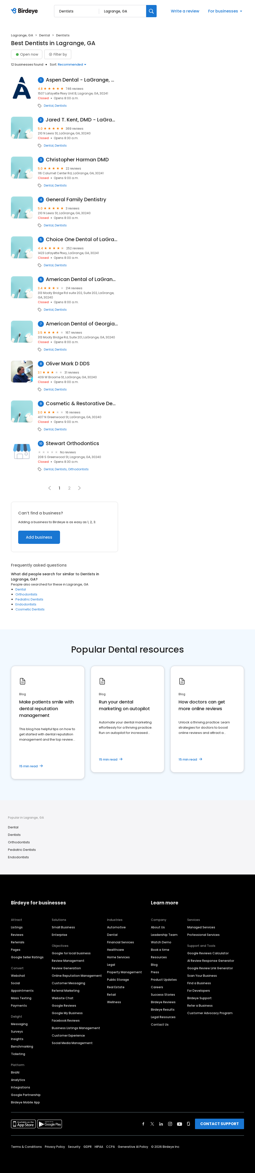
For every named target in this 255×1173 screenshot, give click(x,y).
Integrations (20, 1087)
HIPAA (99, 1147)
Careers (157, 987)
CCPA (110, 1147)
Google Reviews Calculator (208, 953)
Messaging (19, 1024)
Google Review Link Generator (210, 968)
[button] (79, 488)
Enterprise (59, 935)
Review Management (68, 961)
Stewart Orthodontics (72, 443)
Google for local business (71, 953)
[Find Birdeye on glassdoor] (188, 1124)
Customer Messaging (68, 983)
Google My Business (67, 1013)
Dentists (61, 106)
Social (15, 983)
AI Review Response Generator (210, 961)
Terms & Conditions (26, 1147)
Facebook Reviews (66, 1020)
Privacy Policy (55, 1147)
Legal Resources (163, 1017)
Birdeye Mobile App (25, 1102)
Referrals (17, 942)
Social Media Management (72, 1043)
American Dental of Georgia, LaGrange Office (82, 324)
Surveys (17, 1031)
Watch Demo (161, 942)
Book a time (160, 950)
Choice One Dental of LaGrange (82, 239)
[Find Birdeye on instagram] (170, 1124)
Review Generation (66, 968)
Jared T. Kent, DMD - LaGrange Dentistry (82, 120)
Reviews (17, 935)
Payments (19, 1005)
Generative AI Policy (133, 1147)
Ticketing (18, 1054)
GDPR (87, 1147)
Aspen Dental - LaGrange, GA (82, 80)
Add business (39, 537)
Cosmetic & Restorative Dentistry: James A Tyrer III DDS (82, 403)
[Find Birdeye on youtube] (179, 1124)
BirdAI (15, 1072)
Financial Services (120, 942)
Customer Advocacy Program (210, 1013)
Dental (44, 35)
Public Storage (118, 980)
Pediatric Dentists (29, 599)
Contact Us (160, 1024)
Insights (17, 1039)
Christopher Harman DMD (77, 160)
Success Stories (163, 994)
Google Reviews (64, 1005)
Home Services (118, 957)
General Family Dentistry (76, 199)
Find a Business (199, 983)
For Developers (198, 990)
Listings (17, 927)
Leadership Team (164, 935)
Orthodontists (78, 469)
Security (74, 1147)
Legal (111, 965)
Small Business (63, 927)
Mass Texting (21, 998)
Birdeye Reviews (163, 1002)
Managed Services (201, 927)
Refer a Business (200, 1005)
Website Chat (62, 998)
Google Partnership (26, 1095)
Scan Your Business (202, 976)
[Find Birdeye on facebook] (143, 1124)
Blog (154, 965)
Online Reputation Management (77, 976)
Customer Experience (68, 1035)
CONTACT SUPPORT (219, 1123)
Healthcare (115, 950)
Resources (159, 957)
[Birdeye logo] (25, 11)
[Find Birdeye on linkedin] (161, 1124)
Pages (15, 950)
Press (155, 972)
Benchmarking (22, 1046)
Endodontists (25, 604)
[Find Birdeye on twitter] (152, 1124)
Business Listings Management (76, 1028)
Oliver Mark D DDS (68, 364)
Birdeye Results (163, 1009)
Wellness (114, 1002)
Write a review (185, 11)
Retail (111, 994)
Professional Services (203, 935)
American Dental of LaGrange (82, 279)
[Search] (151, 11)
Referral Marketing (65, 990)
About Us (158, 927)
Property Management (124, 972)
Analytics (18, 1080)
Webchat (18, 976)
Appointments (22, 990)
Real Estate (116, 987)
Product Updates (164, 980)
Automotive (116, 927)
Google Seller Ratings (27, 957)
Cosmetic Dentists (30, 609)
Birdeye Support (199, 998)
